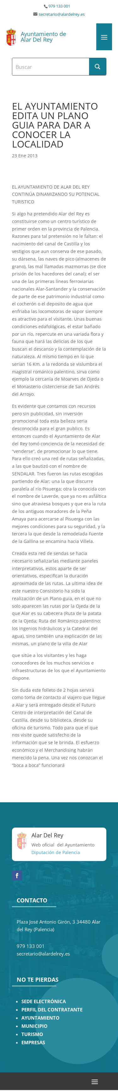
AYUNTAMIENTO (40, 1018)
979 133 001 (59, 6)
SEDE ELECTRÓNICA (43, 1001)
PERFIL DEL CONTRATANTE (51, 1009)
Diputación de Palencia (55, 852)
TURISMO (32, 1034)
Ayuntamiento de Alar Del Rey (43, 36)
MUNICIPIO (34, 1026)
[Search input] (51, 66)
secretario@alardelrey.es (62, 14)
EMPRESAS (33, 1042)
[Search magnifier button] (97, 66)
